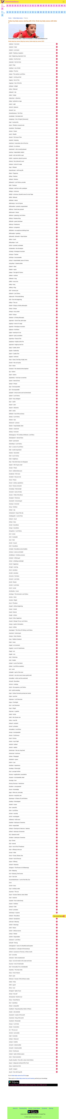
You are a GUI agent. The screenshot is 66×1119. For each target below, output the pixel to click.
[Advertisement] (33, 1097)
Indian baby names (18, 18)
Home (9, 18)
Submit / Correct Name (34, 1108)
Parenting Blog (23, 1108)
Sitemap (51, 1108)
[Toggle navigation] (63, 2)
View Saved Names (58, 916)
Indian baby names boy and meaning (25, 1078)
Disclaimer (44, 1108)
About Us (15, 1108)
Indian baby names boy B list (18, 1075)
